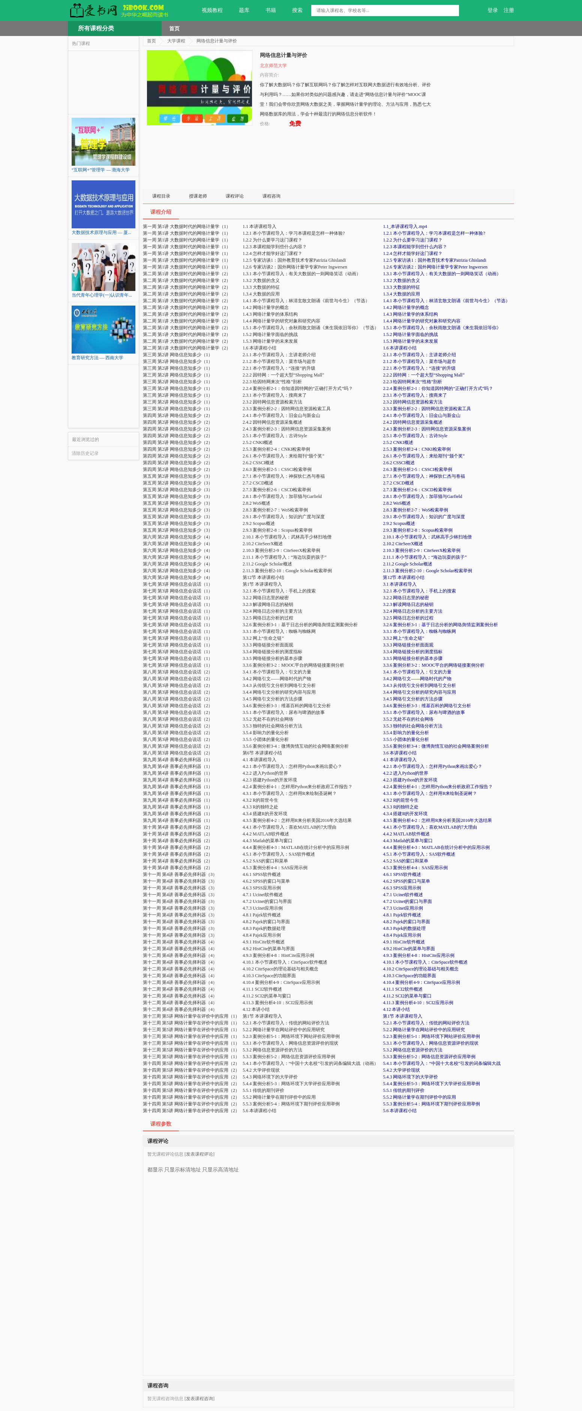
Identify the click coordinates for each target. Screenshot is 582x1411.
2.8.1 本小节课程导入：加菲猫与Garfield (422, 496)
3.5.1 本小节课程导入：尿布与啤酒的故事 (424, 712)
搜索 (293, 10)
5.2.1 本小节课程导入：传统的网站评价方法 (426, 1023)
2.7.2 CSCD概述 (398, 483)
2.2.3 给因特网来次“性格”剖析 (412, 381)
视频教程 (208, 10)
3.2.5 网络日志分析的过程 (408, 618)
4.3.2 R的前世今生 (400, 800)
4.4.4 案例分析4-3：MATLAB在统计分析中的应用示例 (436, 847)
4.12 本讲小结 (396, 1009)
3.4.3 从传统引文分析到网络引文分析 (419, 685)
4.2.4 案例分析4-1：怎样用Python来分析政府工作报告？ (438, 786)
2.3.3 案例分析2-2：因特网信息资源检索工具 (427, 408)
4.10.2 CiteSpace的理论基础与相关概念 (421, 969)
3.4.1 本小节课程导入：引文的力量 (417, 672)
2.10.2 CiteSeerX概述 (403, 543)
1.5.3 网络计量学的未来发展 (410, 341)
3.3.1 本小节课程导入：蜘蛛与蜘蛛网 (419, 631)
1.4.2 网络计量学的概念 (406, 307)
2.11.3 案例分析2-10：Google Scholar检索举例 (427, 570)
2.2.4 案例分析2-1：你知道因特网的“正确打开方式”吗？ (438, 388)
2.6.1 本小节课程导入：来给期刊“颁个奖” (424, 456)
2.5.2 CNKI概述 (398, 442)
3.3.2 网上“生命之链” (403, 638)
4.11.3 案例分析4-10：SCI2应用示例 (418, 1002)
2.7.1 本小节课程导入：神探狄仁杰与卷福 (424, 476)
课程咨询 (271, 196)
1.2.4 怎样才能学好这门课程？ (412, 253)
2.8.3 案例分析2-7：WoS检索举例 (415, 510)
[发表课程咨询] (199, 1398)
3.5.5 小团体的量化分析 (406, 739)
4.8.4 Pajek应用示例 (402, 935)
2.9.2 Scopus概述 (399, 523)
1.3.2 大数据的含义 (401, 280)
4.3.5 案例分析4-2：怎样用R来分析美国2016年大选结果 (437, 820)
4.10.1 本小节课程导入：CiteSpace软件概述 (425, 962)
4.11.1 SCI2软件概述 (402, 989)
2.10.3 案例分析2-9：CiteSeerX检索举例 (421, 550)
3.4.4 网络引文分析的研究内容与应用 (419, 692)
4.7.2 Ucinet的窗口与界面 (407, 901)
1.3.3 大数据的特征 (401, 287)
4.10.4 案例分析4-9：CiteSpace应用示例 (421, 982)
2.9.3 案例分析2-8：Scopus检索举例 (418, 530)
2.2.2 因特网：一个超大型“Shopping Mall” (423, 375)
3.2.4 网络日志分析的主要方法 (412, 611)
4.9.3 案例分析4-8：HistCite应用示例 (418, 955)
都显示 (155, 1167)
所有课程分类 (96, 28)
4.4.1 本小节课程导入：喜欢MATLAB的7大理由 (430, 827)
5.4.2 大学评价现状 (401, 1070)
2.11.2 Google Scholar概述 (407, 564)
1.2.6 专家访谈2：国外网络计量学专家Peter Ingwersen (435, 267)
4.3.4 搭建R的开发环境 (405, 813)
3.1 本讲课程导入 (400, 584)
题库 (239, 10)
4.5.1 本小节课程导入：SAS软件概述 (419, 854)
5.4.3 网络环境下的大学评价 (410, 1077)
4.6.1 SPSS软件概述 (402, 874)
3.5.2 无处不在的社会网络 (408, 719)
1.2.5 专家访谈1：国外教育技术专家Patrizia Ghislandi (434, 260)
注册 (509, 10)
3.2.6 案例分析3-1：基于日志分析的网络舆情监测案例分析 (440, 624)
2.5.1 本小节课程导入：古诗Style (415, 435)
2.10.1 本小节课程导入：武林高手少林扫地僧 (427, 537)
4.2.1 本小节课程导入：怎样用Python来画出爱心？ (432, 766)
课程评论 (235, 196)
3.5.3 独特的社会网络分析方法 (412, 726)
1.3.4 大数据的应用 (401, 294)
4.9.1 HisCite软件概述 (404, 942)
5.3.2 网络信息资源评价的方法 (412, 1050)
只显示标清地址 (182, 1167)
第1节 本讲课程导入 (402, 1016)
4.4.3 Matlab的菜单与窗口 (408, 840)
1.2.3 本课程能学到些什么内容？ (415, 246)
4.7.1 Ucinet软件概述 (403, 894)
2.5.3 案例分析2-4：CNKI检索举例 (416, 449)
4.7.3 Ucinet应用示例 (403, 908)
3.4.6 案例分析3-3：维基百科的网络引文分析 (427, 705)
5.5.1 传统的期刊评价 (403, 1090)
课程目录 (161, 196)
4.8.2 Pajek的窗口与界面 (406, 921)
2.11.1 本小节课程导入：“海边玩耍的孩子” (424, 557)
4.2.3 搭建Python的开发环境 (410, 780)
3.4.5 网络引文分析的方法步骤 (412, 699)
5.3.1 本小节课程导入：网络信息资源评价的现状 (430, 1043)
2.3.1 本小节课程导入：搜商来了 (415, 395)
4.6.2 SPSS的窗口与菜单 (406, 881)
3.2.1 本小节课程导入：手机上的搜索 (419, 591)
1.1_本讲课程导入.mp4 (405, 226)
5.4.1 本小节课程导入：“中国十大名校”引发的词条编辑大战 (442, 1063)
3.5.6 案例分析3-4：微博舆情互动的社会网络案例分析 (436, 746)
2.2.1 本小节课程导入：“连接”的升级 (419, 368)
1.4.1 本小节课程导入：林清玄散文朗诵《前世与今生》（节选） (446, 300)
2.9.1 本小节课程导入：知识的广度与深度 (424, 516)
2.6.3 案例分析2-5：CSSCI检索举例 (417, 469)
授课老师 (198, 196)
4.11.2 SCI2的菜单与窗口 (407, 996)
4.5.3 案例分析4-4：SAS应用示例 (415, 867)
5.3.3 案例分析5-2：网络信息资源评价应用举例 (429, 1056)
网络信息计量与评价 (216, 40)
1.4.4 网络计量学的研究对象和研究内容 (421, 321)
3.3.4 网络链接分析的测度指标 (412, 651)
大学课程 (176, 40)
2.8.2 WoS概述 (397, 503)
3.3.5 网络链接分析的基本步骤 (412, 658)
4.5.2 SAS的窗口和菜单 (405, 861)
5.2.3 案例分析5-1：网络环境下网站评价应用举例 (431, 1036)
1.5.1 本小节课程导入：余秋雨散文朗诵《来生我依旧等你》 (442, 327)
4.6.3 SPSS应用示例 (402, 888)
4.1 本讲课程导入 (400, 759)
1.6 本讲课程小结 (400, 348)
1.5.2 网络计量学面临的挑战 (410, 334)
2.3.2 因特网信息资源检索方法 (412, 402)
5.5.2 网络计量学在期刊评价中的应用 (419, 1097)
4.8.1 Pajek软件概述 (402, 915)
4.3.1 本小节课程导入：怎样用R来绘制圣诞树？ (430, 793)
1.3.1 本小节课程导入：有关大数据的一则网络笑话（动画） (442, 273)
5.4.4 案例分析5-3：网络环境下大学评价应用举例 (431, 1083)
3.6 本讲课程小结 (400, 753)
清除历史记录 (85, 453)
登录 (493, 10)
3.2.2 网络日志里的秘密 (406, 597)
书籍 (266, 10)
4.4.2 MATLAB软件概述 (406, 834)
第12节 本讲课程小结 (403, 577)
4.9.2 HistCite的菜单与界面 (409, 948)
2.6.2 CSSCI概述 (398, 462)
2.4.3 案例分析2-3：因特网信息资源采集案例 (427, 429)
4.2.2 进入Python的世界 (405, 773)
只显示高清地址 (220, 1167)
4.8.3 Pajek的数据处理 (404, 928)
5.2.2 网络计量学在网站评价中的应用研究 (424, 1029)
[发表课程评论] (199, 1154)
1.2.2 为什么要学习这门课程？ (412, 240)
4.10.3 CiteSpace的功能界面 (409, 975)
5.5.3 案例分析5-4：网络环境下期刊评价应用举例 (431, 1104)
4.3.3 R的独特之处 (400, 807)
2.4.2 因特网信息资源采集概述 (412, 422)
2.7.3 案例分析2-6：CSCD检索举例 (417, 489)
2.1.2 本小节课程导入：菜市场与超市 (419, 361)
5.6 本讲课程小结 (400, 1110)
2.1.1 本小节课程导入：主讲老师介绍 (419, 354)
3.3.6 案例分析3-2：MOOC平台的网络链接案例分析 (433, 665)
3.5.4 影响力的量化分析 (406, 732)
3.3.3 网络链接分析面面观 (408, 645)
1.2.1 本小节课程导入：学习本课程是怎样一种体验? (434, 233)
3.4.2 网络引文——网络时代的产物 (417, 678)
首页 (174, 28)
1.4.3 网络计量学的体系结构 (410, 314)
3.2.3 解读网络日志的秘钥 (408, 604)
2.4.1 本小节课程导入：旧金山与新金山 (421, 415)
